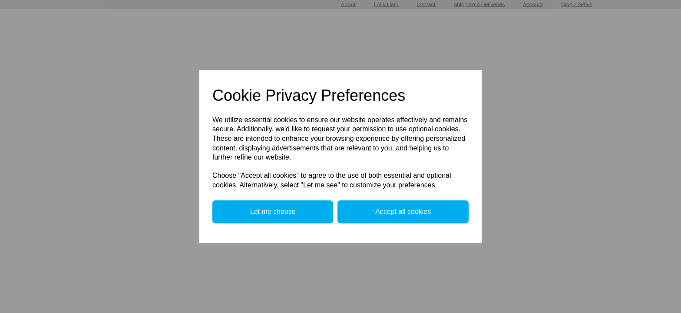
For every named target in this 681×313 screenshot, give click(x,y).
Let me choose (273, 211)
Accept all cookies (403, 211)
